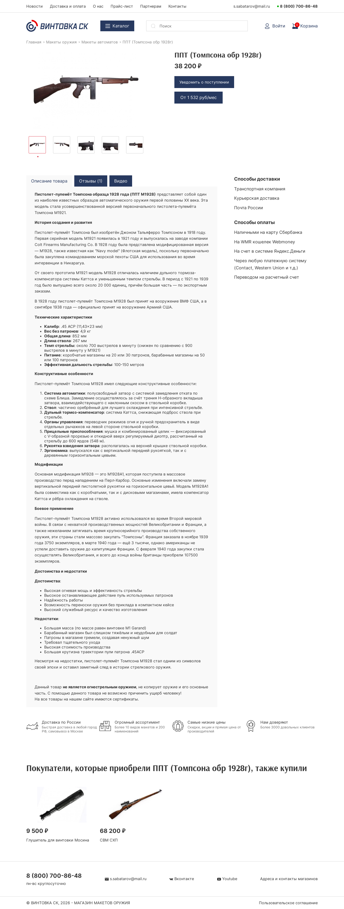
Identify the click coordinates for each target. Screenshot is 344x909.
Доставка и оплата (68, 6)
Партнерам (150, 6)
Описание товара (49, 180)
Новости (34, 6)
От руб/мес (198, 97)
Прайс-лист (122, 6)
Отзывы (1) (90, 180)
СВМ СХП (109, 840)
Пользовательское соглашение (288, 902)
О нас (98, 6)
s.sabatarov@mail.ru (251, 6)
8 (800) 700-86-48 (299, 6)
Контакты (177, 6)
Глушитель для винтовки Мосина (57, 840)
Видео (120, 180)
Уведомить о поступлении (204, 82)
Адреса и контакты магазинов (289, 878)
